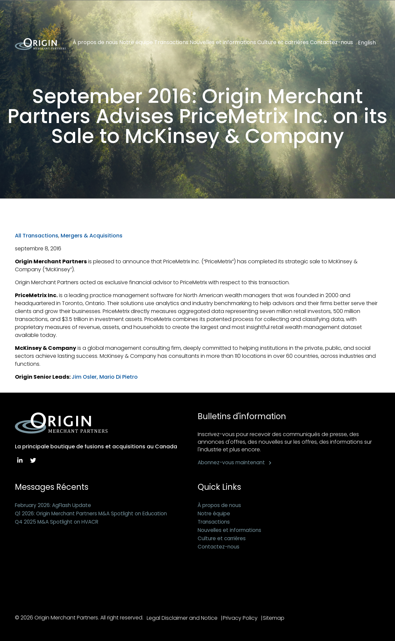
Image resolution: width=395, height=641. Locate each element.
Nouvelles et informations (223, 42)
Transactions (171, 42)
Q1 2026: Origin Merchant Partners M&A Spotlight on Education (96, 513)
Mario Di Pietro (118, 377)
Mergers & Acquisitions (92, 235)
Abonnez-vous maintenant (233, 462)
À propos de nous (95, 42)
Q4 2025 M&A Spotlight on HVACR (59, 522)
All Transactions (36, 235)
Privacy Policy (242, 618)
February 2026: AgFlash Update (55, 505)
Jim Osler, (85, 377)
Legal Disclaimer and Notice (182, 618)
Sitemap (278, 618)
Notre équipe (136, 42)
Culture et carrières (283, 42)
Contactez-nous (331, 42)
